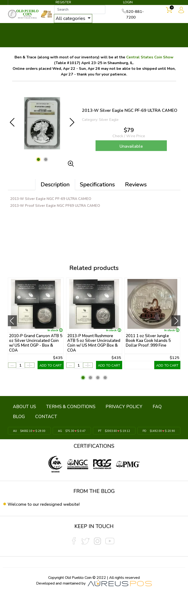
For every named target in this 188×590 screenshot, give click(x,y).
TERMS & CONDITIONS (61, 406)
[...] (84, 9)
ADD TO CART (50, 365)
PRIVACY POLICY (108, 406)
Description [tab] (55, 184)
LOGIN (127, 3)
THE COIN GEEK (126, 36)
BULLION (19, 29)
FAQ (134, 406)
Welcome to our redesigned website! (47, 502)
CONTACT (21, 416)
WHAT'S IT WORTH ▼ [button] (93, 29)
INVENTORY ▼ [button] (49, 29)
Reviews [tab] (136, 184)
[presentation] (12, 321)
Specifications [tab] (97, 184)
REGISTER (63, 3)
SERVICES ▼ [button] (149, 29)
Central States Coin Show (150, 57)
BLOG (149, 406)
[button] (38, 159)
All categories (75, 18)
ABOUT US (21, 406)
